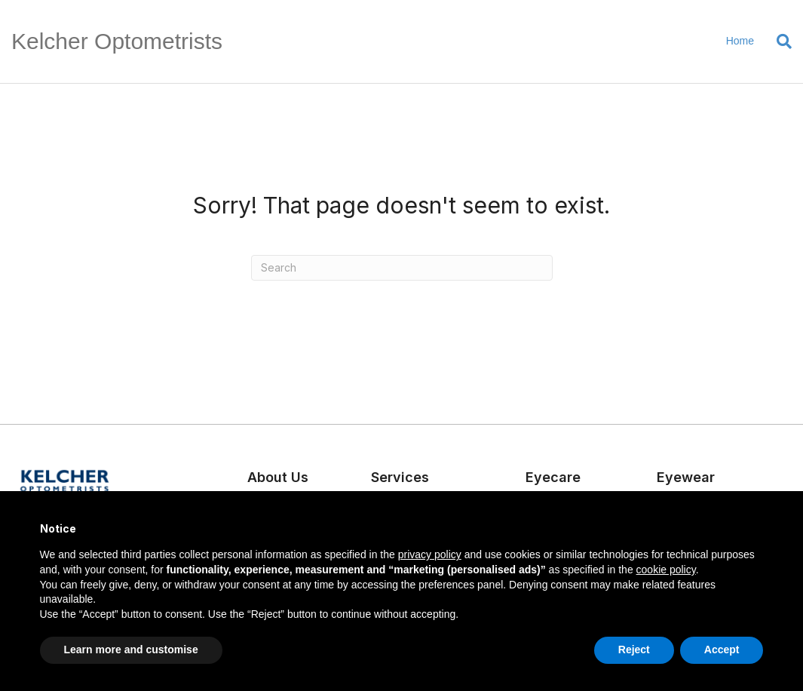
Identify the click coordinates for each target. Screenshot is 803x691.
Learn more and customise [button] (131, 649)
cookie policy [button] (666, 570)
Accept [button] (722, 649)
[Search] (778, 41)
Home (740, 41)
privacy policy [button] (429, 554)
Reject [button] (634, 649)
